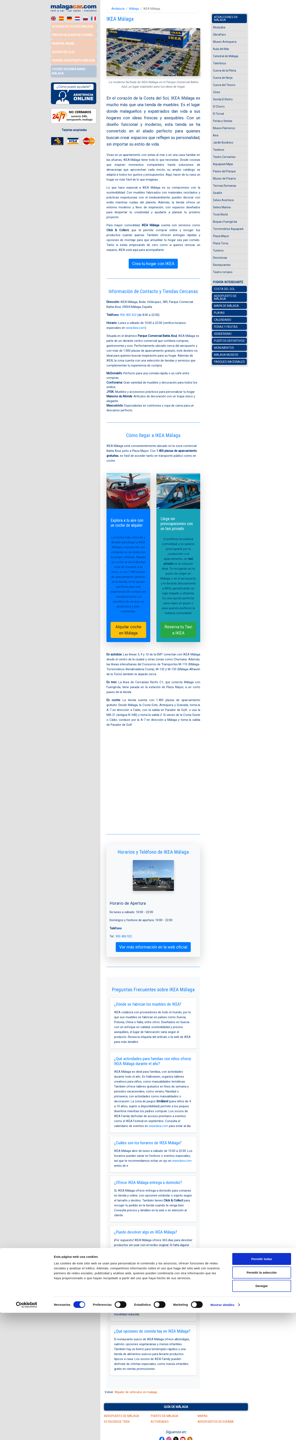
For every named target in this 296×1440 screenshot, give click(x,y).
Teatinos (218, 149)
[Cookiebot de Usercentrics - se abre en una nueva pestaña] (27, 1432)
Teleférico (219, 63)
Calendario (222, 319)
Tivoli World (220, 214)
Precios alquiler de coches (72, 34)
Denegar (262, 1413)
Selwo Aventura (223, 200)
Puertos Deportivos (229, 340)
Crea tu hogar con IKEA (153, 263)
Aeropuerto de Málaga (225, 297)
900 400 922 (128, 315)
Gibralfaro (219, 34)
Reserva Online (63, 43)
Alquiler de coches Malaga (72, 26)
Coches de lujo (63, 51)
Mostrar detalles (222, 1432)
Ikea (215, 135)
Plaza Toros (220, 243)
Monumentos (224, 347)
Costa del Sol (224, 289)
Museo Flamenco (224, 128)
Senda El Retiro (223, 99)
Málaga (134, 8)
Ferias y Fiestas (226, 326)
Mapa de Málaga (226, 305)
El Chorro (219, 106)
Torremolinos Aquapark (228, 229)
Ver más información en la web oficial (153, 947)
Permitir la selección (262, 1399)
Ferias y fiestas (222, 121)
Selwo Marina (222, 207)
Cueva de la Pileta (224, 70)
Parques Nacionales (229, 361)
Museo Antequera (224, 41)
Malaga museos (226, 354)
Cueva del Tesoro (224, 85)
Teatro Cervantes (224, 157)
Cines (216, 92)
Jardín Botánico (223, 142)
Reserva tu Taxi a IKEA (178, 629)
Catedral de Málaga (225, 56)
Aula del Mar (221, 49)
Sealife (217, 193)
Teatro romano (222, 272)
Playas (219, 312)
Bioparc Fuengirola (225, 221)
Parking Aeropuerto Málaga (73, 59)
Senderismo (223, 333)
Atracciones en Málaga (225, 18)
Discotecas (220, 257)
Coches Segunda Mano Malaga (69, 70)
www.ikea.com (135, 328)
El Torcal (218, 113)
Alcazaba (219, 27)
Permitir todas (261, 1386)
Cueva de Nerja (222, 77)
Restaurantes (222, 265)
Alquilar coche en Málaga (128, 629)
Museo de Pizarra (224, 178)
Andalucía (118, 8)
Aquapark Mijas (223, 164)
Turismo (218, 250)
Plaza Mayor (221, 236)
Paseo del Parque (224, 171)
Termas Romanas (224, 185)
